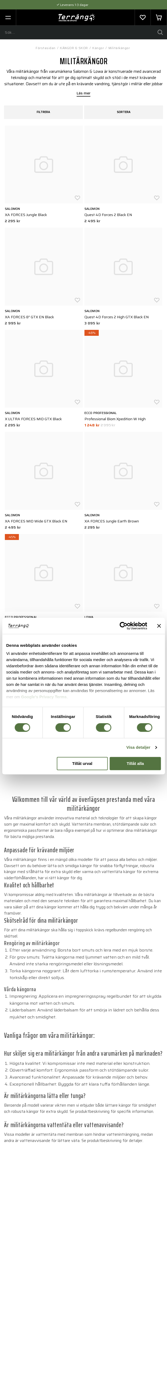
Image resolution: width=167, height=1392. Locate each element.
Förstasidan (46, 47)
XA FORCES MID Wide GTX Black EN (36, 521)
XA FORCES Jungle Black (26, 215)
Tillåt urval (82, 763)
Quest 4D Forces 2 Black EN (108, 215)
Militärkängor (119, 47)
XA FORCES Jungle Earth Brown (111, 521)
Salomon (12, 208)
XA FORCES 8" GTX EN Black (29, 317)
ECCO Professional (100, 412)
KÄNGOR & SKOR (74, 47)
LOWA (89, 617)
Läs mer (84, 93)
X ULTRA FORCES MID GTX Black (33, 419)
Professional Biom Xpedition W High (115, 419)
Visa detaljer (138, 747)
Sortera (124, 112)
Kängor (98, 47)
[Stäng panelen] (159, 626)
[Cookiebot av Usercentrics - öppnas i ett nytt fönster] (123, 626)
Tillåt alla (135, 763)
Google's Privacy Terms (44, 697)
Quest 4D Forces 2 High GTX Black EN (116, 317)
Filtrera (43, 112)
